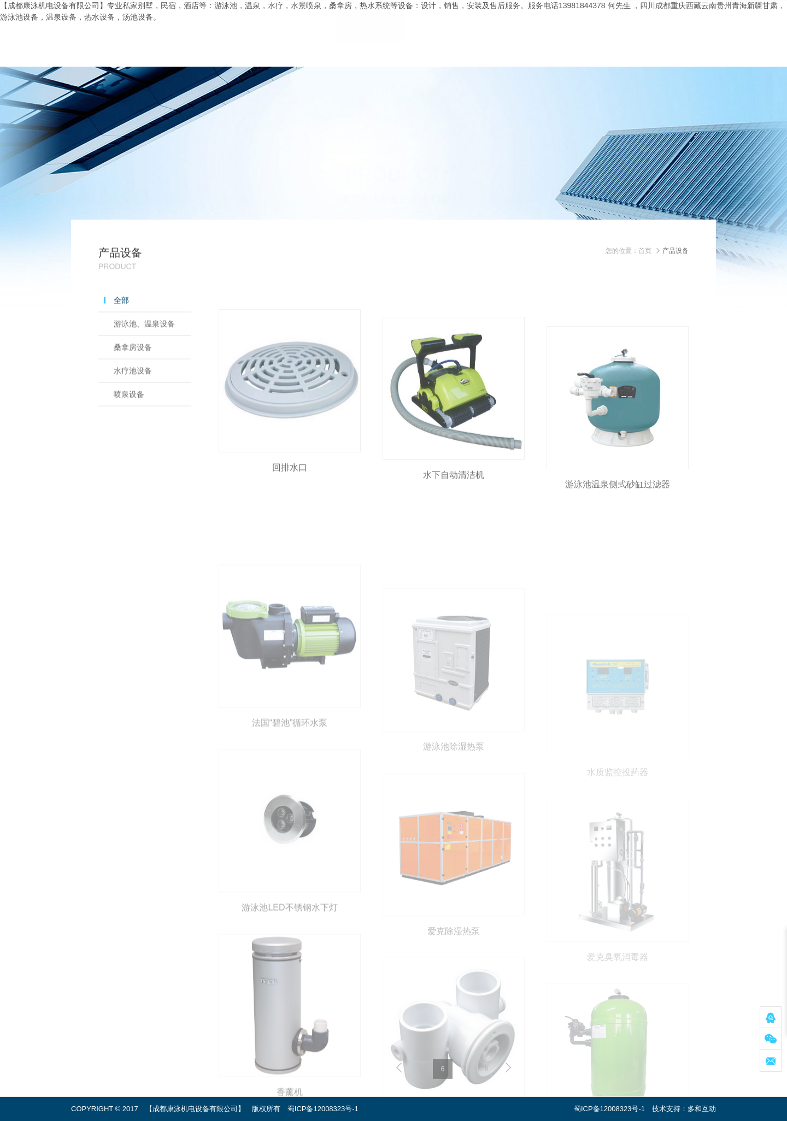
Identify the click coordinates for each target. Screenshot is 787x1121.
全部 (121, 318)
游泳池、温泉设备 (144, 342)
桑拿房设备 (133, 365)
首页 (644, 251)
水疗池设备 (133, 389)
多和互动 (702, 1109)
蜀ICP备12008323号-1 (323, 1109)
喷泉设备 (129, 412)
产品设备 (675, 251)
